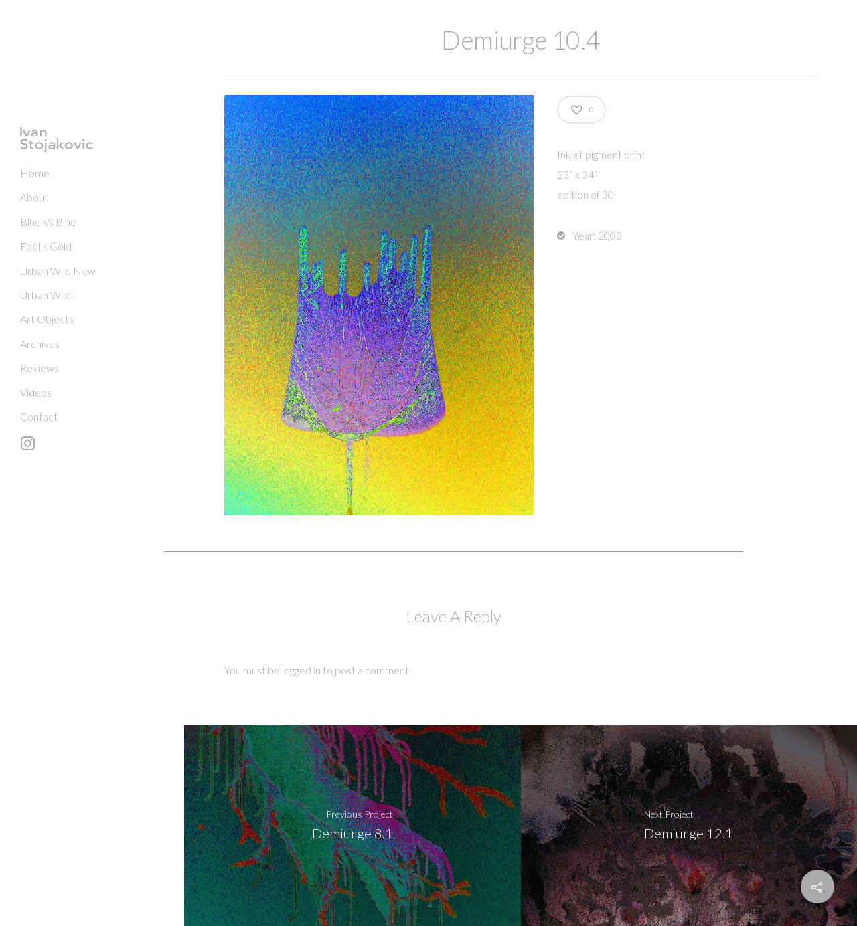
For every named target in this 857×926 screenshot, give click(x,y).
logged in (301, 670)
